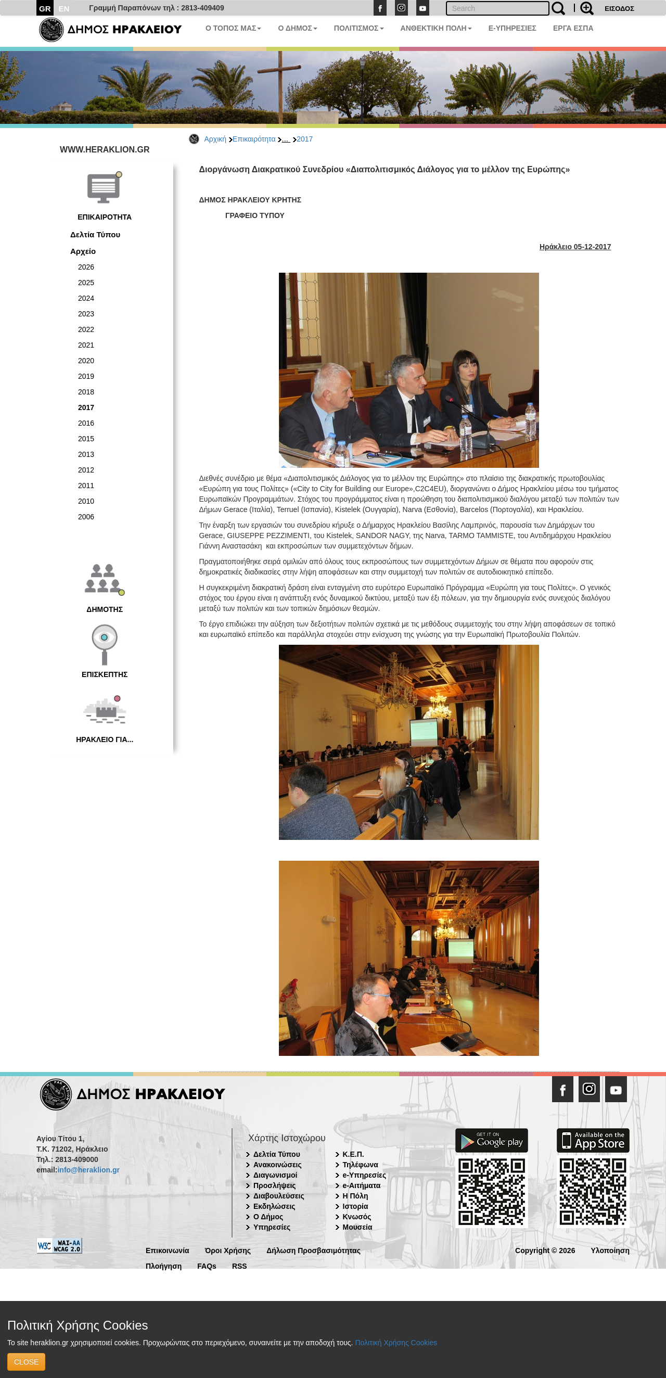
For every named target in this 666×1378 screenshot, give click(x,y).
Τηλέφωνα (360, 1164)
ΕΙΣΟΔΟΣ (619, 8)
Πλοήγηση (164, 1265)
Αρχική (215, 139)
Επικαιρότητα (254, 139)
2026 (86, 267)
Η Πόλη (355, 1196)
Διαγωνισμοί (275, 1175)
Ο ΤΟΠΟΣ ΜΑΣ (233, 28)
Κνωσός (357, 1217)
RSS (239, 1265)
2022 (86, 329)
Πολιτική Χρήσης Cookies (396, 1342)
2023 (86, 314)
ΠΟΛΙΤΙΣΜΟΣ (359, 28)
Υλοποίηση (610, 1249)
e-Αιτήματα (362, 1185)
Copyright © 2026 (545, 1249)
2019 (86, 376)
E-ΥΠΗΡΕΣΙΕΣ (512, 28)
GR (45, 8)
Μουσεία (358, 1227)
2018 (86, 392)
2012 (86, 470)
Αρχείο (83, 251)
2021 (86, 345)
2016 (86, 423)
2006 (86, 517)
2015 (86, 439)
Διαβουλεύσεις (278, 1196)
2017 (305, 139)
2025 (86, 282)
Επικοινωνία (167, 1249)
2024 (86, 298)
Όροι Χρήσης (228, 1249)
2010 (86, 501)
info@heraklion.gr (88, 1170)
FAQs (206, 1265)
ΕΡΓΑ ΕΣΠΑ (573, 28)
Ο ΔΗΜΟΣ (297, 28)
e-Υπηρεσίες (365, 1175)
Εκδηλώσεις (274, 1206)
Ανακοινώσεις (277, 1164)
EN (64, 8)
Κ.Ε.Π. (353, 1154)
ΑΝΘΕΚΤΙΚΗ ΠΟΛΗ (436, 28)
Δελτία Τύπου (95, 234)
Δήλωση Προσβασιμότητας (313, 1249)
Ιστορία (355, 1206)
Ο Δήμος (268, 1217)
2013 (86, 454)
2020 (86, 360)
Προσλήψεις (274, 1185)
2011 (86, 485)
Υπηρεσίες (271, 1227)
